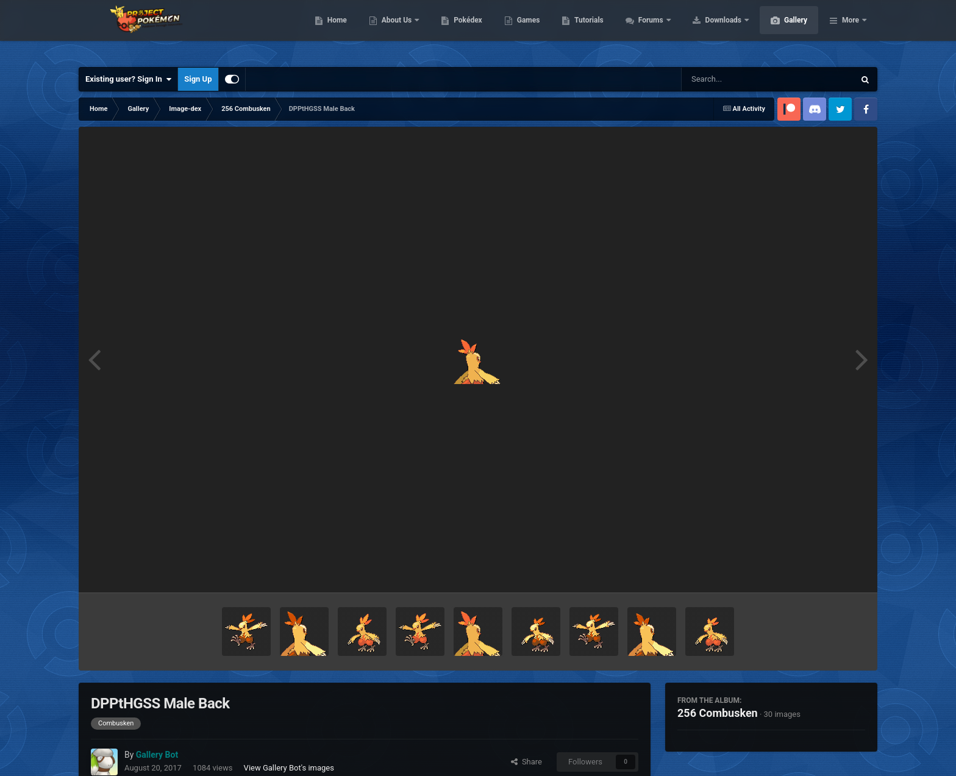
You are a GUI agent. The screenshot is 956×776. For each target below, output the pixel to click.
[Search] (737, 79)
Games (586, 30)
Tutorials (646, 30)
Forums (709, 30)
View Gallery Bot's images (289, 767)
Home (394, 30)
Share (526, 761)
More (850, 30)
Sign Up (198, 79)
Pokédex (525, 30)
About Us (455, 30)
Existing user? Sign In (128, 79)
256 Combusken (717, 713)
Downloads (782, 30)
